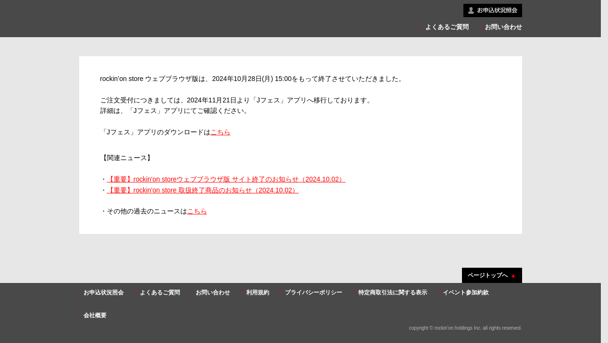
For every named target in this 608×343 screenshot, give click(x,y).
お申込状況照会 (104, 292)
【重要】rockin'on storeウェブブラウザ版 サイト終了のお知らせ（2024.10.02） (226, 179)
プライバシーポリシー (313, 292)
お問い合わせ (503, 26)
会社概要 (95, 315)
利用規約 (257, 292)
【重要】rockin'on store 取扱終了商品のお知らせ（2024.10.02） (203, 190)
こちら (220, 132)
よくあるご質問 (447, 26)
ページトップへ (488, 275)
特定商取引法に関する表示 (392, 292)
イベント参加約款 (466, 292)
